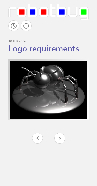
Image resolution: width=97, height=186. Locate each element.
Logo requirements (43, 48)
